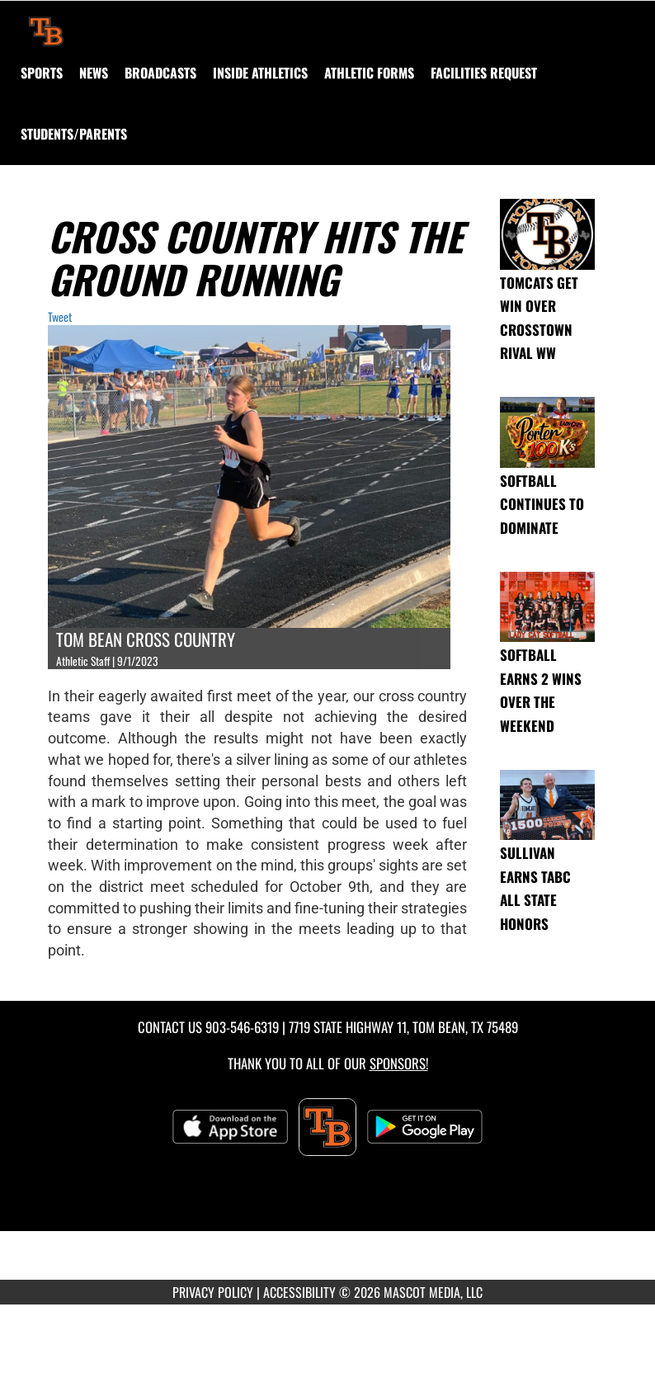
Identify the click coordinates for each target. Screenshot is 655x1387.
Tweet (60, 316)
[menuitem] (93, 72)
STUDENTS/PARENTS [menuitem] (74, 134)
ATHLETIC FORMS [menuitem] (369, 73)
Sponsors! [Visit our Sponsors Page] (399, 1063)
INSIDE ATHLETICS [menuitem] (260, 73)
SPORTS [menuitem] (42, 73)
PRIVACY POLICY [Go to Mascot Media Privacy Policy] (212, 1292)
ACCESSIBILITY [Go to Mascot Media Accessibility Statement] (299, 1292)
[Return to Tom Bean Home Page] (46, 21)
